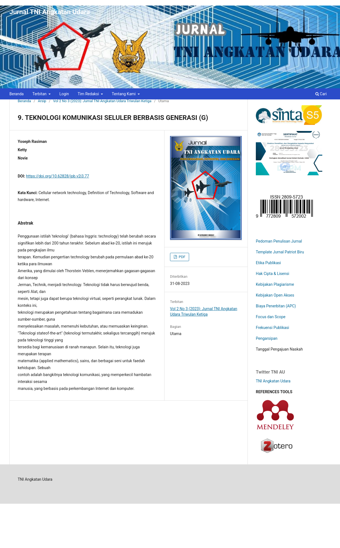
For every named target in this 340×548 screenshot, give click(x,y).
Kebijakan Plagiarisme (275, 284)
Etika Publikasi (268, 263)
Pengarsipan (266, 338)
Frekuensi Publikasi (272, 327)
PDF (181, 257)
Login (64, 94)
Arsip (42, 101)
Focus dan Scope (270, 317)
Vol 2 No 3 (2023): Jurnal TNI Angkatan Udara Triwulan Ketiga (102, 101)
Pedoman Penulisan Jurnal (279, 241)
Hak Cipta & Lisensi (272, 273)
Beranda (16, 94)
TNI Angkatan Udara (273, 381)
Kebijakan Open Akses (275, 295)
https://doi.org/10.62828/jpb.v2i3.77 (57, 176)
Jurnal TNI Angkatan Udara (49, 12)
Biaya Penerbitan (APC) (276, 306)
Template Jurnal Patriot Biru (280, 252)
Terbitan (40, 94)
